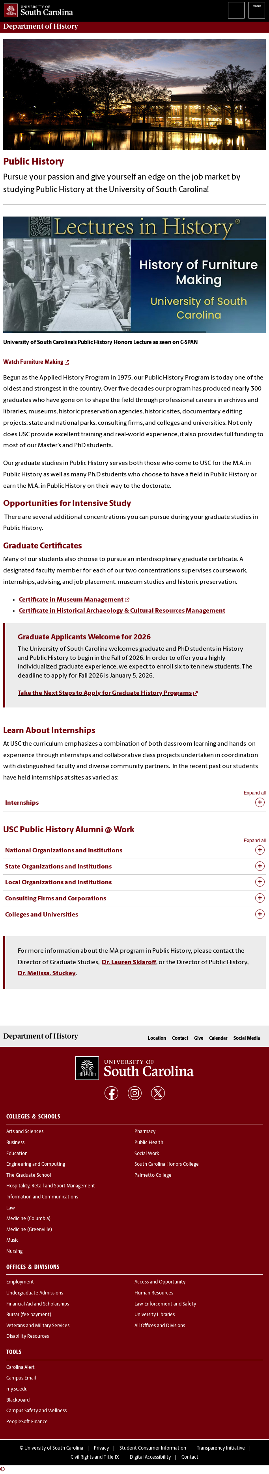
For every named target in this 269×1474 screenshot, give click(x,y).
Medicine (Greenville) (29, 1230)
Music (12, 1240)
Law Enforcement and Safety (165, 1304)
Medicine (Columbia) (28, 1219)
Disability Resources (27, 1336)
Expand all (255, 793)
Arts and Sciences (24, 1132)
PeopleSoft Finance (27, 1422)
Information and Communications (42, 1197)
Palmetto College (153, 1175)
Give (198, 1038)
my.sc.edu (17, 1389)
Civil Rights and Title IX (95, 1457)
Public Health (148, 1143)
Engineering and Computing (35, 1164)
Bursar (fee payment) (28, 1315)
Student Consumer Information (153, 1448)
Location (157, 1038)
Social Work (146, 1154)
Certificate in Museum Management (71, 600)
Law (10, 1208)
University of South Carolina (53, 1448)
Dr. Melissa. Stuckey (47, 973)
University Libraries (154, 1315)
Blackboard (18, 1400)
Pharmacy (144, 1132)
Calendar (218, 1038)
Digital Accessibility (150, 1457)
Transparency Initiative (221, 1448)
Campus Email (21, 1378)
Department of (40, 26)
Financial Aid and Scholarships (37, 1304)
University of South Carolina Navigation (256, 10)
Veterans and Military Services (37, 1326)
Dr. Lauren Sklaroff (129, 962)
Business (15, 1143)
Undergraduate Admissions (34, 1293)
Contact (180, 1038)
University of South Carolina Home (36, 9)
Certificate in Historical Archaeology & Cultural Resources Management (122, 611)
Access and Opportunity (159, 1282)
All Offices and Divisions (159, 1326)
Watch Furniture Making (33, 362)
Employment (20, 1282)
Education (17, 1154)
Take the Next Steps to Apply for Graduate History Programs (105, 693)
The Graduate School (28, 1175)
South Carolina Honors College (166, 1164)
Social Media (247, 1038)
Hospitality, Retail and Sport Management (50, 1186)
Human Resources (153, 1293)
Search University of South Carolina (236, 10)
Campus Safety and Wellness (36, 1411)
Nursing (14, 1251)
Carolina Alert (20, 1367)
